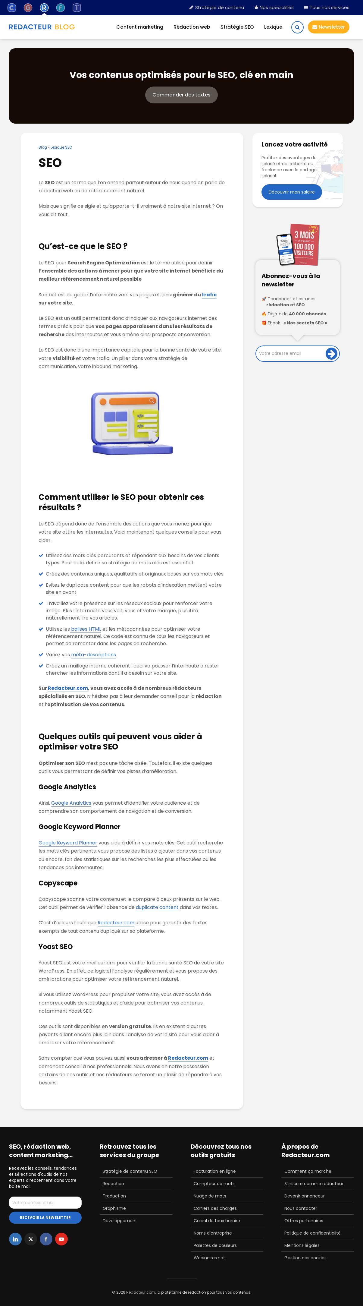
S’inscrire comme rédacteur (313, 1184)
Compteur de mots (214, 1184)
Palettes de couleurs (215, 1245)
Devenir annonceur (304, 1196)
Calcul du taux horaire (217, 1221)
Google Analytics (71, 803)
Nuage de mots (210, 1196)
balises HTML (85, 629)
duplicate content (157, 907)
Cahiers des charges (215, 1208)
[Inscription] (331, 354)
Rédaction (113, 1184)
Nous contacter (300, 1208)
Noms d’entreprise (213, 1233)
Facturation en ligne (215, 1171)
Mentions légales (302, 1245)
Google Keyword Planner (68, 842)
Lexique (273, 27)
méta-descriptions (93, 654)
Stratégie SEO (237, 27)
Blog (43, 147)
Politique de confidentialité (312, 1233)
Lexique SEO (61, 147)
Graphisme (114, 1208)
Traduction (114, 1196)
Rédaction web (192, 27)
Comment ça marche (307, 1171)
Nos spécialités (274, 7)
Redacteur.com (68, 688)
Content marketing (139, 27)
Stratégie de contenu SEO (130, 1171)
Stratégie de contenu (216, 7)
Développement (120, 1221)
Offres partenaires (303, 1221)
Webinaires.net (209, 1258)
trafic (209, 294)
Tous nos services (326, 7)
